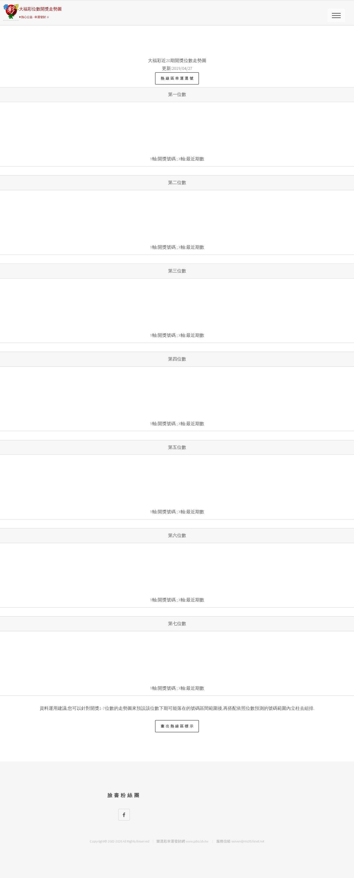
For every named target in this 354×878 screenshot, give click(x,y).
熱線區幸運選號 (177, 78)
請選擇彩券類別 (336, 15)
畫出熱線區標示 (177, 726)
